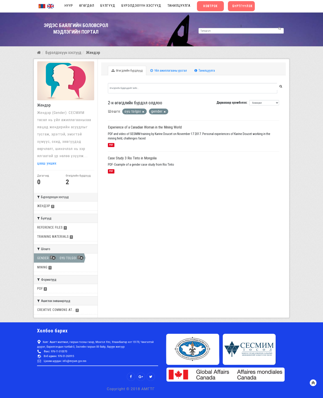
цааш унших (48, 163)
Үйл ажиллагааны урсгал (168, 70)
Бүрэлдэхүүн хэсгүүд (141, 6)
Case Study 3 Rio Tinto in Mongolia (132, 158)
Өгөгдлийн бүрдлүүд (127, 70)
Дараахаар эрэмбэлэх (231, 102)
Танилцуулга (179, 6)
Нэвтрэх (210, 6)
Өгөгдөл (86, 6)
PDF (111, 144)
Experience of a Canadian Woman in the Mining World (145, 127)
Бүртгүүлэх (242, 6)
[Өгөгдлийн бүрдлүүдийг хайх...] (192, 88)
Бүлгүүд (107, 6)
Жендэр (93, 52)
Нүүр (69, 6)
